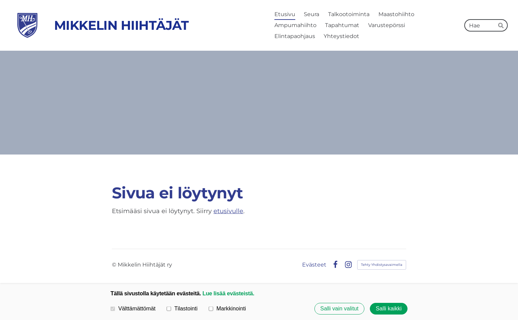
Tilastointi (182, 308)
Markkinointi (227, 308)
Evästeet (314, 265)
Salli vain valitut (339, 309)
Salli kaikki (389, 309)
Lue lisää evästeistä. (228, 293)
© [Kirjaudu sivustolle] (115, 264)
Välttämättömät (133, 308)
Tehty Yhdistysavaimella (381, 264)
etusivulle (228, 211)
